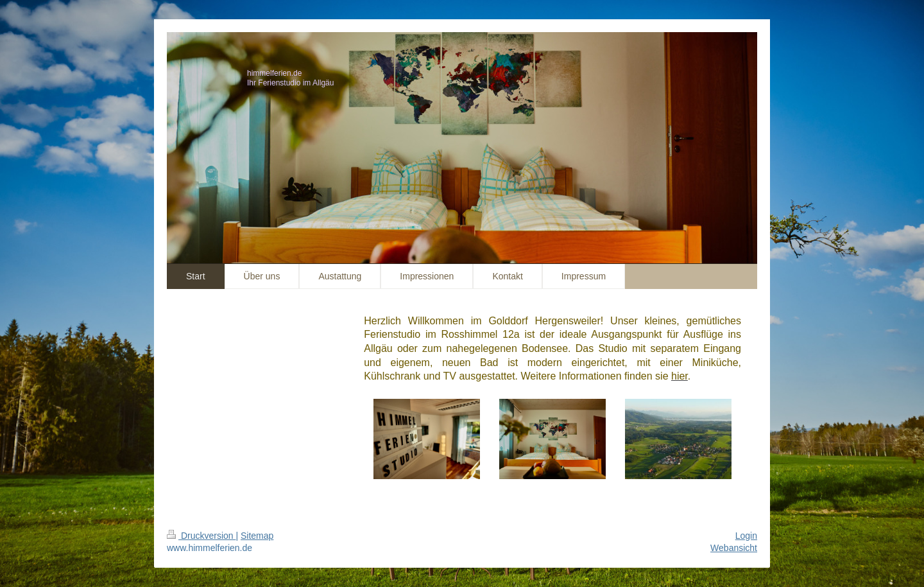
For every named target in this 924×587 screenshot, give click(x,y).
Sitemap (257, 535)
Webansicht (733, 548)
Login (746, 535)
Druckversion (201, 535)
